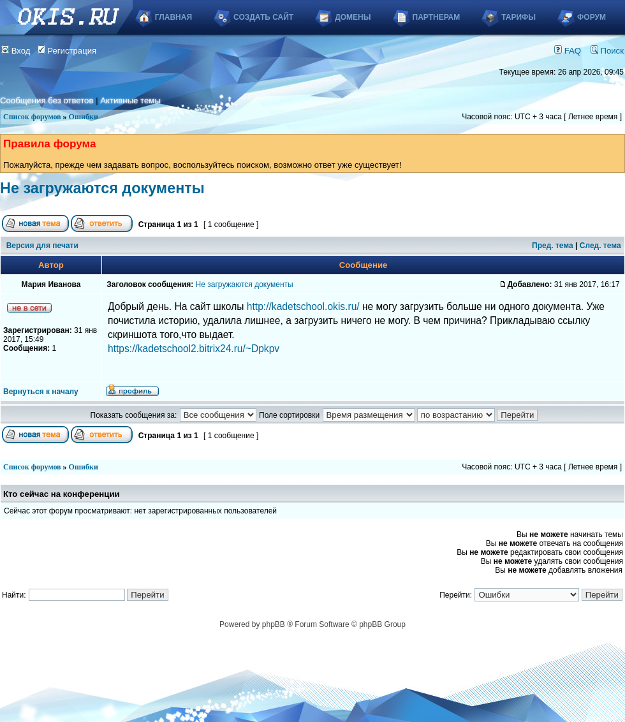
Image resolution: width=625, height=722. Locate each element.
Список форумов (32, 116)
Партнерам (436, 17)
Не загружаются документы (102, 188)
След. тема (600, 245)
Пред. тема (552, 245)
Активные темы (130, 100)
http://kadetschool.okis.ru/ (303, 306)
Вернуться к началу (40, 391)
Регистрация (67, 50)
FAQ (567, 50)
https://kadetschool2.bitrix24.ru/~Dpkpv (193, 348)
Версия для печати (42, 245)
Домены (353, 17)
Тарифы (518, 17)
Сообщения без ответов (46, 100)
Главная (173, 17)
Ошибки (83, 116)
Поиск (607, 50)
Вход (16, 50)
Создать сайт (263, 17)
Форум (591, 17)
